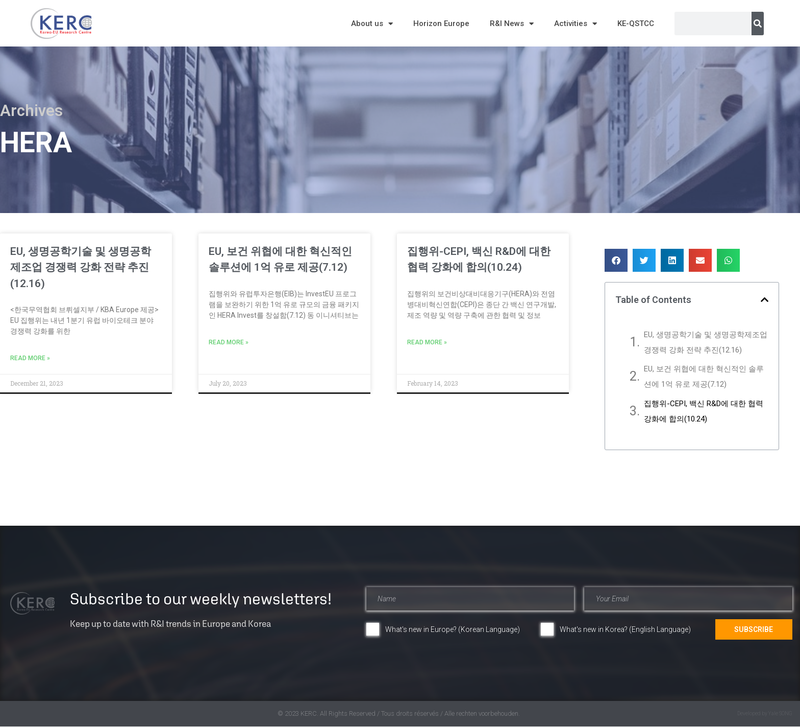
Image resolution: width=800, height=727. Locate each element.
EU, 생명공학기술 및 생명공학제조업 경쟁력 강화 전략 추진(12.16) (80, 267)
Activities (575, 24)
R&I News (512, 24)
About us (372, 24)
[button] (616, 260)
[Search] (758, 23)
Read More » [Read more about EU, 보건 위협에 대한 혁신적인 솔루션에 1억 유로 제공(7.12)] (228, 342)
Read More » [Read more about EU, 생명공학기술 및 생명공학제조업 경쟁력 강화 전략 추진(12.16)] (30, 358)
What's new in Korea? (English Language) (625, 629)
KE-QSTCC (635, 23)
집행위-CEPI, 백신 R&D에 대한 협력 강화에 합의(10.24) (703, 411)
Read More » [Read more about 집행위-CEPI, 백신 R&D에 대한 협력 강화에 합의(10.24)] (427, 342)
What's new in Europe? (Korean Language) (452, 629)
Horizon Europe (441, 23)
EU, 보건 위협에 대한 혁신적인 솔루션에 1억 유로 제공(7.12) (704, 376)
